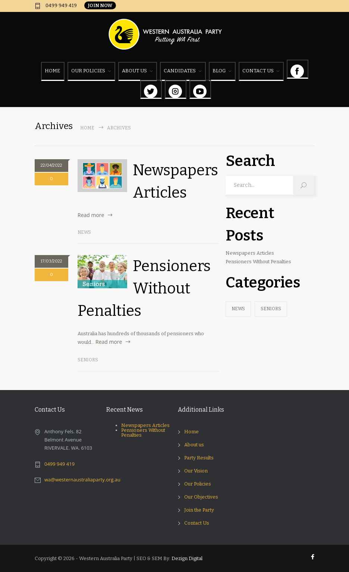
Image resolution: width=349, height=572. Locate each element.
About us (194, 444)
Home (87, 128)
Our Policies (197, 484)
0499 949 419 (60, 5)
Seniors (88, 359)
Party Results (199, 458)
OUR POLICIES (88, 70)
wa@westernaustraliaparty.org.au (82, 479)
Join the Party (199, 510)
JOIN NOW (100, 5)
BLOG (219, 70)
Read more (91, 215)
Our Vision (196, 471)
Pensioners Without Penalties (144, 288)
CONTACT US (258, 70)
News (84, 232)
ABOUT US (134, 70)
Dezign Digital (187, 558)
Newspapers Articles (250, 253)
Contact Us (196, 523)
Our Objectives (201, 497)
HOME (52, 70)
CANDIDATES (180, 70)
